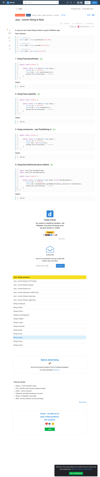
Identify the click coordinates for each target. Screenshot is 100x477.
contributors (67, 23)
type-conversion (48, 15)
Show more (82, 402)
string (34, 15)
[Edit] (88, 15)
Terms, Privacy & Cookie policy (81, 469)
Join (49, 429)
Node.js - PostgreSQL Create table (26, 396)
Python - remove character (24, 391)
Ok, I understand (76, 473)
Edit (41, 59)
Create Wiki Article (87, 9)
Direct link (62, 239)
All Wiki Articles (76, 9)
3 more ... (64, 15)
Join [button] (94, 2)
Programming (20, 15)
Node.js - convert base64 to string (26, 386)
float (39, 15)
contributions (78, 23)
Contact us (56, 370)
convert (57, 15)
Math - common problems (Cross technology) (29, 398)
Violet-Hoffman (84, 26)
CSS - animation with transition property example (30, 388)
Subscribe (60, 266)
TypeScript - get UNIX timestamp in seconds (29, 393)
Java (29, 15)
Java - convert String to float (29, 19)
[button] (67, 2)
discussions (90, 23)
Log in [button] (88, 2)
